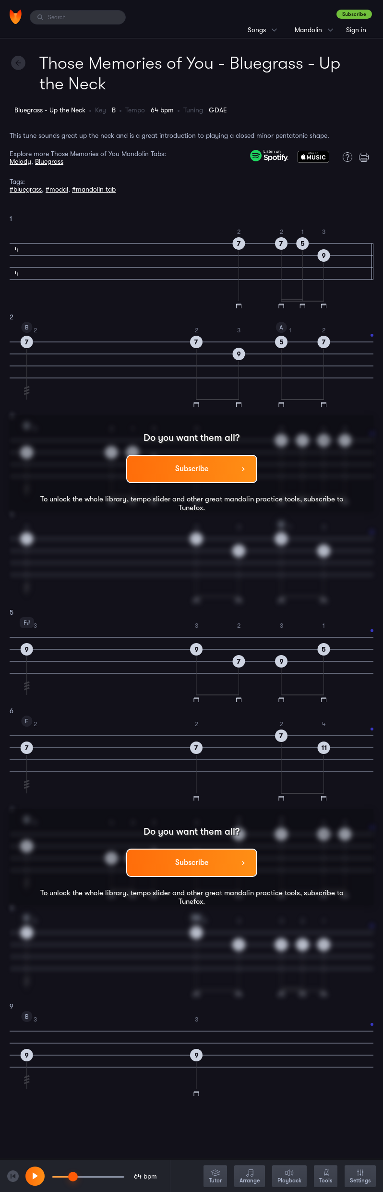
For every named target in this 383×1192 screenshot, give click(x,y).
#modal (57, 189)
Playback (289, 1176)
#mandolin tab (94, 189)
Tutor (215, 1176)
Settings (360, 1176)
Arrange (249, 1176)
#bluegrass (26, 189)
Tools (325, 1176)
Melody (20, 161)
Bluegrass (49, 161)
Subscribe (354, 14)
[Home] (16, 17)
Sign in (356, 30)
